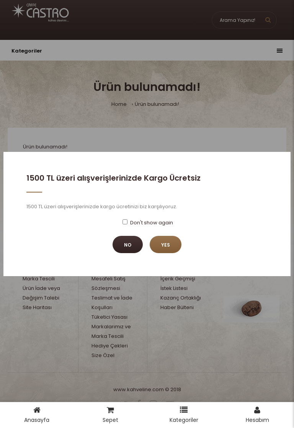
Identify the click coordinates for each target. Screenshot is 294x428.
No (127, 245)
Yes (165, 245)
